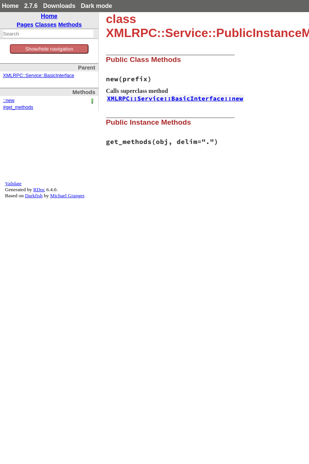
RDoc (39, 189)
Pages (25, 24)
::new (8, 100)
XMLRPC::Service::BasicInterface (38, 75)
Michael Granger (67, 195)
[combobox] (48, 33)
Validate (13, 183)
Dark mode (96, 6)
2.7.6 (31, 6)
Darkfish (34, 195)
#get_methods (18, 107)
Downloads (59, 6)
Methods (70, 24)
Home (10, 6)
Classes (46, 24)
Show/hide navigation (49, 49)
